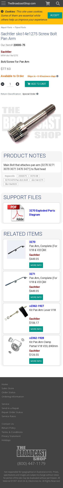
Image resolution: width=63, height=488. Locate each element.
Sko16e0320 (11, 184)
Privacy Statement (11, 436)
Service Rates (9, 416)
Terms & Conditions (12, 432)
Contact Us (8, 423)
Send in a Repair (10, 408)
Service (5, 403)
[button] (58, 3)
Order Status (8, 392)
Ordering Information (13, 396)
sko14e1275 (37, 180)
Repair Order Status (12, 412)
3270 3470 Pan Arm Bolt (16, 180)
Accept (54, 15)
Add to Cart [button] (37, 84)
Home (5, 384)
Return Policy (8, 427)
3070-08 (34, 176)
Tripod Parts (20, 27)
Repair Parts (6, 27)
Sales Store (8, 388)
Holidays (6, 440)
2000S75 (22, 176)
